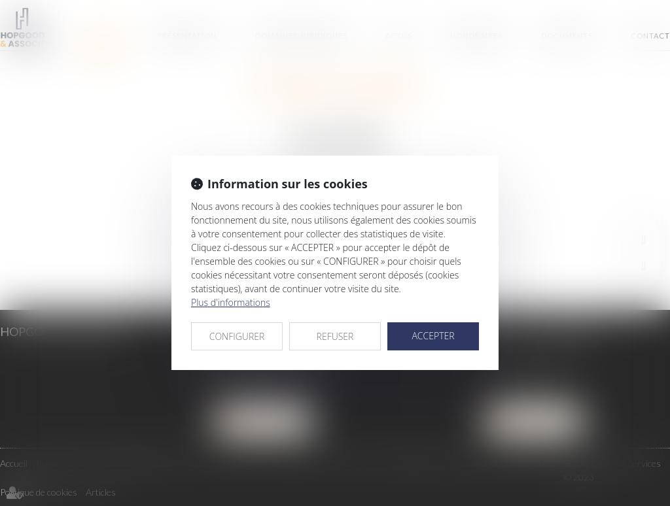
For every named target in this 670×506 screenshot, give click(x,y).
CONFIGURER (237, 336)
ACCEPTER (433, 335)
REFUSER (335, 336)
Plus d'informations (230, 302)
